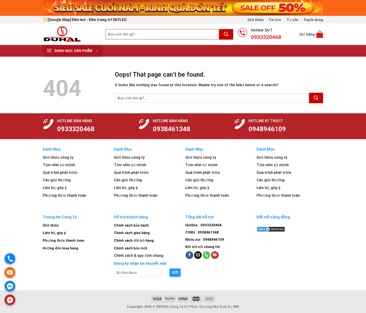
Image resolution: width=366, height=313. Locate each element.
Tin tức (275, 20)
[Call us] (206, 255)
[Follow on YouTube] (215, 255)
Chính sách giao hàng (132, 233)
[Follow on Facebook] (189, 255)
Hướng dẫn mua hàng (60, 248)
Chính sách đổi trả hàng (133, 240)
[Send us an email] (198, 255)
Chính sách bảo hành (131, 225)
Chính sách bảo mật (130, 248)
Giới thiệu (255, 20)
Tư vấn (292, 20)
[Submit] (226, 34)
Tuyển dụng (313, 20)
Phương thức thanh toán (63, 240)
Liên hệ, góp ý (54, 233)
